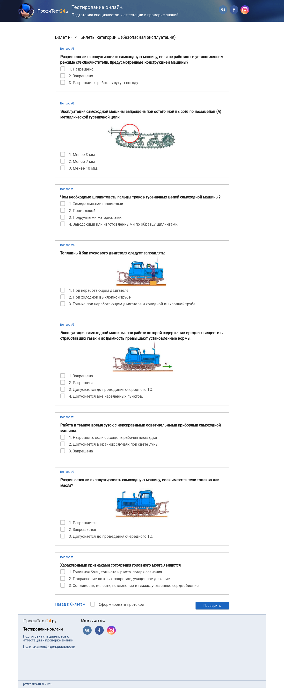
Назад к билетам (70, 604)
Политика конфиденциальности (49, 646)
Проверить (212, 606)
